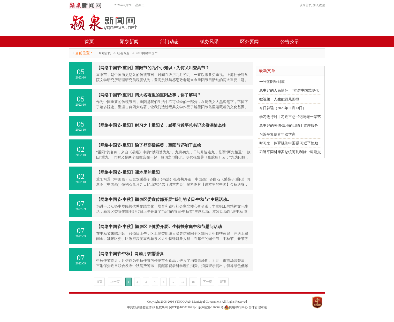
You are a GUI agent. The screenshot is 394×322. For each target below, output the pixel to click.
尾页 (223, 282)
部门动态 (169, 41)
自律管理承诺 (257, 307)
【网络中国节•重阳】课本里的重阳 (128, 172)
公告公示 (289, 41)
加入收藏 (319, 5)
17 (182, 282)
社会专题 (123, 53)
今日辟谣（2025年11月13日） (282, 108)
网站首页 (104, 53)
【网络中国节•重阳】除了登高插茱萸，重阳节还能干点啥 (148, 145)
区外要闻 (249, 41)
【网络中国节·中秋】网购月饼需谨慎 (129, 254)
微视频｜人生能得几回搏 (279, 99)
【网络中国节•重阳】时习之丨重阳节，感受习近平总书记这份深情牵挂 (161, 125)
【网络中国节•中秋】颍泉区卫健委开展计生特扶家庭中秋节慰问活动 (159, 226)
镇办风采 (209, 41)
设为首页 (305, 5)
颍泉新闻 (129, 41)
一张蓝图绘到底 (272, 82)
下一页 (207, 282)
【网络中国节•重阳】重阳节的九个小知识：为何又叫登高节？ (152, 68)
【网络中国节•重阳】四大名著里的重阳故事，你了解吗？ (148, 95)
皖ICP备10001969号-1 (183, 307)
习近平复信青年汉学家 (277, 134)
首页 (89, 41)
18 (193, 282)
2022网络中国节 (147, 53)
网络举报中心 (238, 307)
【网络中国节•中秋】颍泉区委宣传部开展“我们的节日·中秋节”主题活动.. (162, 199)
